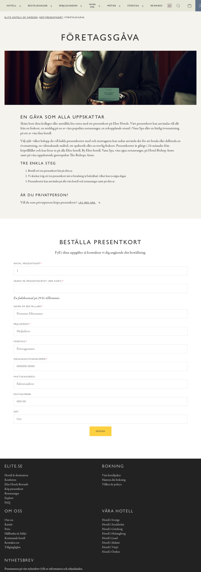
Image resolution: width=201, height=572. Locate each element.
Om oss (9, 520)
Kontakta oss (12, 543)
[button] (178, 5)
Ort (16, 411)
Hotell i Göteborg (112, 529)
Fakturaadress (24, 376)
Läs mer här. (87, 202)
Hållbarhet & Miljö (15, 534)
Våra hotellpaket (111, 475)
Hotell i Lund (110, 538)
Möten (111, 5)
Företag (133, 5)
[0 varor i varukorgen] (189, 5)
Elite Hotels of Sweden (21, 17)
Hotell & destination (16, 475)
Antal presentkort (27, 263)
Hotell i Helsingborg (114, 534)
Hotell (12, 5)
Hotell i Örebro (111, 552)
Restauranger (38, 5)
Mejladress (21, 324)
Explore (9, 498)
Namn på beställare (27, 306)
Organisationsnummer (30, 359)
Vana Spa (92, 5)
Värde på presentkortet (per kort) (38, 281)
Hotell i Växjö (110, 547)
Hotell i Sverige (111, 520)
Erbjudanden (68, 5)
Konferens (10, 480)
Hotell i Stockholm (113, 525)
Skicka (100, 431)
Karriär (8, 525)
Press (7, 529)
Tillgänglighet (13, 547)
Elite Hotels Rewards (16, 484)
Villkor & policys (112, 484)
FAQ (7, 503)
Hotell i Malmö (111, 543)
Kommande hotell (15, 538)
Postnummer (22, 394)
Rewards (157, 5)
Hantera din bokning (114, 480)
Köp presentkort (51, 17)
